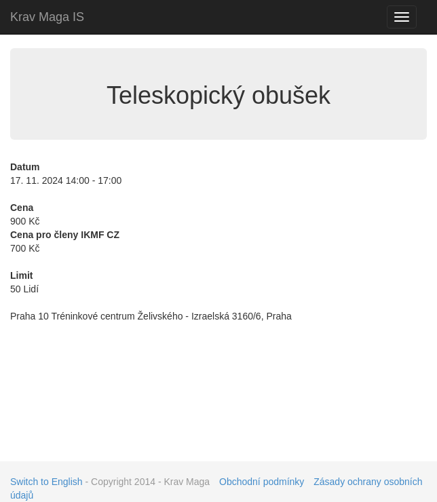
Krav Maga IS (47, 17)
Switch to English (46, 481)
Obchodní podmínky (261, 481)
